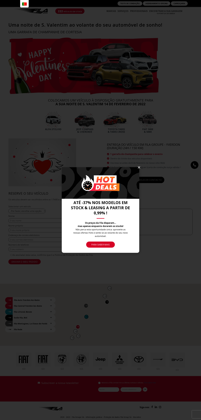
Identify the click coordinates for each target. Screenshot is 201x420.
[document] (100, 210)
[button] (139, 167)
